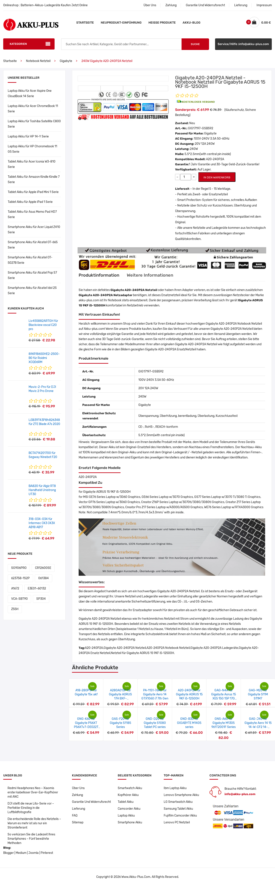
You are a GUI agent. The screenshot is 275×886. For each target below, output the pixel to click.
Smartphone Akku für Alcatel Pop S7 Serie (32, 275)
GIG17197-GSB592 (200, 128)
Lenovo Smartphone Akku (181, 795)
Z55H (14, 609)
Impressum (264, 5)
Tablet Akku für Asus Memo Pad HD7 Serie (32, 214)
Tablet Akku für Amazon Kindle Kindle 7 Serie (34, 179)
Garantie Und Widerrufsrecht (205, 5)
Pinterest (47, 853)
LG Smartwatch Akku (178, 802)
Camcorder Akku (129, 809)
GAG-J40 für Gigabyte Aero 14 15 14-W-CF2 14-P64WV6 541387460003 (258, 727)
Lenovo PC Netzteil (177, 822)
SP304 (41, 599)
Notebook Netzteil (38, 61)
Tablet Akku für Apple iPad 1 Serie (30, 202)
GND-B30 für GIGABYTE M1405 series (189, 723)
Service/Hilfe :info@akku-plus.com (243, 44)
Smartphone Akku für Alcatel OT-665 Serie (33, 244)
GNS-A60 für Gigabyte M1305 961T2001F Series (223, 723)
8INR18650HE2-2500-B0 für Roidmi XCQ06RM (44, 358)
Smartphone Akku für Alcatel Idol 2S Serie (32, 290)
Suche (195, 44)
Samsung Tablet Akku (178, 809)
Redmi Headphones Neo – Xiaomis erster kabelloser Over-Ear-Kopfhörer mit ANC (33, 792)
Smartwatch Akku (130, 788)
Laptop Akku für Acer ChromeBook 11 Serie (33, 108)
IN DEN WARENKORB (216, 177)
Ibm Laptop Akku (175, 788)
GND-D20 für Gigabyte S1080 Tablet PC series (155, 723)
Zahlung (171, 5)
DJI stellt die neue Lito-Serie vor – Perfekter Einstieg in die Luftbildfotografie (31, 808)
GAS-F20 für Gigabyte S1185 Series (120, 723)
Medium (21, 853)
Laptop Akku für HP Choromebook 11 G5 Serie (32, 149)
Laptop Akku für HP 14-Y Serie (28, 136)
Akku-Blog (191, 22)
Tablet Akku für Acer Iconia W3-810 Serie (31, 164)
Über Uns (150, 5)
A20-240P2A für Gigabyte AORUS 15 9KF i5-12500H (189, 694)
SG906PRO (18, 568)
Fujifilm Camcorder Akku (180, 815)
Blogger (8, 853)
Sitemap (77, 822)
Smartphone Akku (130, 822)
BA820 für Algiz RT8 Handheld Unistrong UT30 (42, 490)
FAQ (74, 815)
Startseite (85, 22)
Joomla (33, 853)
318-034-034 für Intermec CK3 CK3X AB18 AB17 (42, 523)
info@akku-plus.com (240, 794)
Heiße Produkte (162, 22)
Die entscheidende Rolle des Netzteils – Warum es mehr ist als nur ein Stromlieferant (34, 823)
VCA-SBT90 (19, 599)
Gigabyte (66, 61)
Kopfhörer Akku (128, 795)
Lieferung (240, 5)
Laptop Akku (126, 815)
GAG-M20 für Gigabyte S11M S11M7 (258, 694)
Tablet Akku (125, 802)
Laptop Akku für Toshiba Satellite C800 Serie (34, 123)
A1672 (15, 588)
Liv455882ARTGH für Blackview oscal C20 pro (43, 325)
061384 (43, 578)
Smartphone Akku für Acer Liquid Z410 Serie (34, 229)
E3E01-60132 (37, 588)
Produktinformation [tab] (99, 275)
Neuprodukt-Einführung (121, 22)
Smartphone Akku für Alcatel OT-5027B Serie (30, 260)
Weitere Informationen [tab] (150, 275)
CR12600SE (43, 568)
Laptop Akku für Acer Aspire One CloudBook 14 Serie (30, 93)
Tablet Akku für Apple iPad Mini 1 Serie (33, 192)
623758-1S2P (20, 578)
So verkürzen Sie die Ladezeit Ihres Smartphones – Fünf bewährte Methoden (31, 839)
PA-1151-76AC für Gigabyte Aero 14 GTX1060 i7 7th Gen (154, 694)
